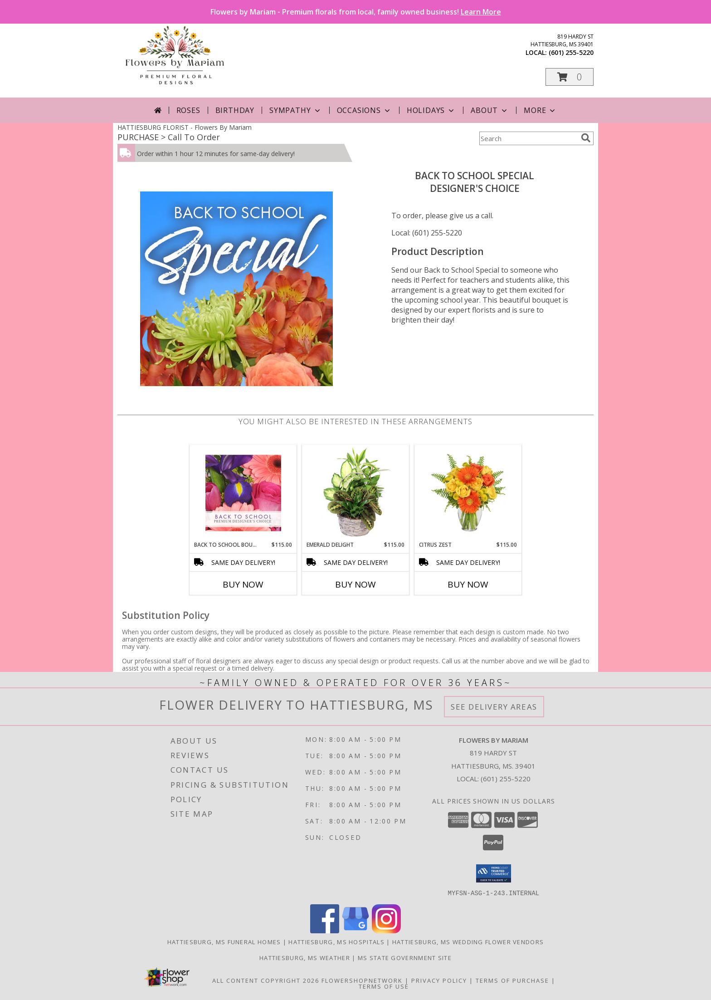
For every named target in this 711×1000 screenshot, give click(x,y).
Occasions (364, 110)
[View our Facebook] (324, 930)
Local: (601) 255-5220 (426, 233)
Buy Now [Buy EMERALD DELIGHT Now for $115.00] (355, 584)
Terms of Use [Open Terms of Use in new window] (384, 986)
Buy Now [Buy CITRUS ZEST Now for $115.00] (468, 584)
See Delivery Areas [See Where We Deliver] (494, 706)
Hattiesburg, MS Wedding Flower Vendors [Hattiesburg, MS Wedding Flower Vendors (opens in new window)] (468, 941)
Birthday (234, 110)
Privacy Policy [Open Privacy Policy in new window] (439, 980)
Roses (188, 110)
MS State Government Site (405, 957)
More (540, 110)
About (490, 110)
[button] (569, 77)
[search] (586, 138)
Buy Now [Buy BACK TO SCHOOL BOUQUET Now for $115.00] (243, 584)
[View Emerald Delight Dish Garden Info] (356, 493)
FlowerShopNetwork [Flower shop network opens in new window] (362, 980)
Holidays (431, 110)
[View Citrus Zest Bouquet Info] (468, 493)
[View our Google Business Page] (355, 930)
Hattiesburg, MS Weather (304, 957)
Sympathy (295, 110)
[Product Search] (528, 138)
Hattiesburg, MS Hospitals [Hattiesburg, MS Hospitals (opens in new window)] (336, 941)
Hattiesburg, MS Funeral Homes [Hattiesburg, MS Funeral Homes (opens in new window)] (224, 941)
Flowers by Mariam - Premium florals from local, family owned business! (355, 12)
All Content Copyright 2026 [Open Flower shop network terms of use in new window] (265, 980)
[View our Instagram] (386, 930)
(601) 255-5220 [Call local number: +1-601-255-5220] (571, 52)
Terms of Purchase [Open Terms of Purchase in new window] (512, 980)
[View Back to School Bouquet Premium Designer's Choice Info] (243, 493)
